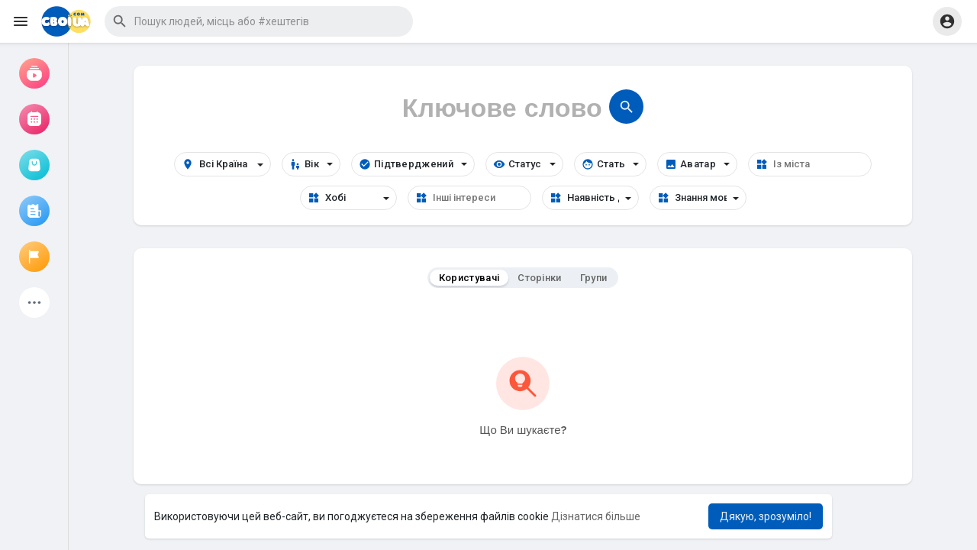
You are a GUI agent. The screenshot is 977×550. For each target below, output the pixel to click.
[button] (259, 21)
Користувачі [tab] (469, 277)
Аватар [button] (697, 164)
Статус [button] (524, 164)
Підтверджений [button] (413, 164)
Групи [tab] (594, 277)
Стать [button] (611, 164)
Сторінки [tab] (539, 277)
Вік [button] (311, 164)
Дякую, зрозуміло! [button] (765, 516)
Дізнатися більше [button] (595, 516)
